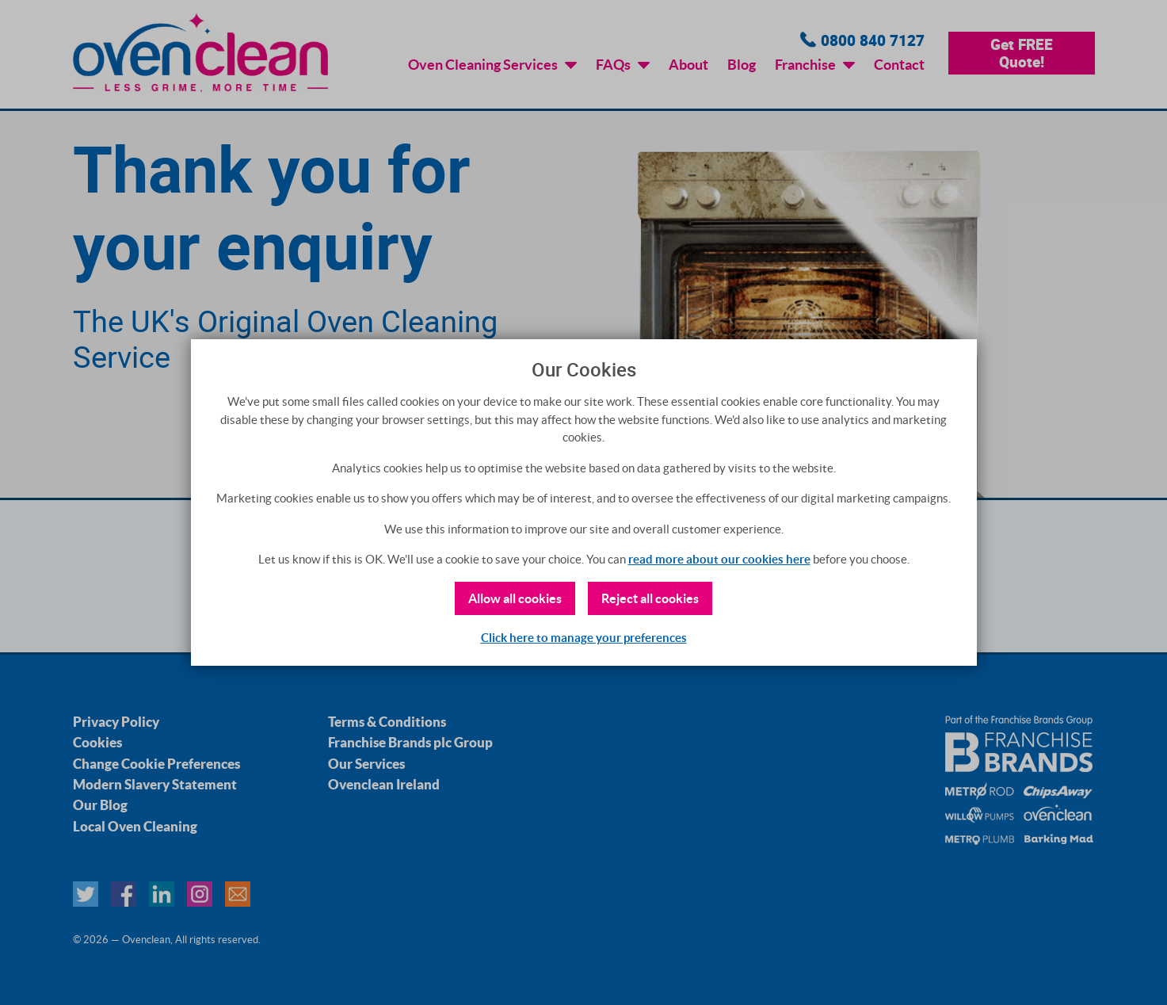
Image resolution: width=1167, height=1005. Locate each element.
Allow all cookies (515, 598)
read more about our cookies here (719, 559)
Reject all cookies (650, 598)
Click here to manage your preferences (584, 637)
